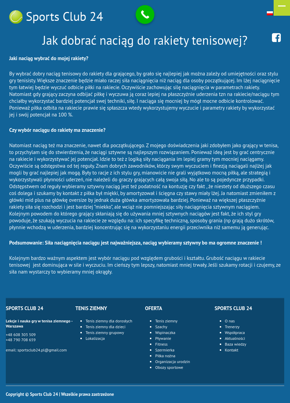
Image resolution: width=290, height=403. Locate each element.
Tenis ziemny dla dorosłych (109, 320)
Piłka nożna (165, 355)
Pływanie (163, 338)
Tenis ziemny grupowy (105, 332)
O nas (230, 320)
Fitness (161, 344)
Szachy (161, 326)
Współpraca (235, 332)
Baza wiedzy (235, 344)
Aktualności (235, 338)
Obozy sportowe (169, 367)
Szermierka (164, 349)
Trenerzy (232, 326)
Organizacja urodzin (172, 361)
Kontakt (232, 349)
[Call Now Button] (145, 14)
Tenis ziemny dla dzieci (105, 326)
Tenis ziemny (166, 320)
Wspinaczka (165, 332)
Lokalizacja (95, 338)
